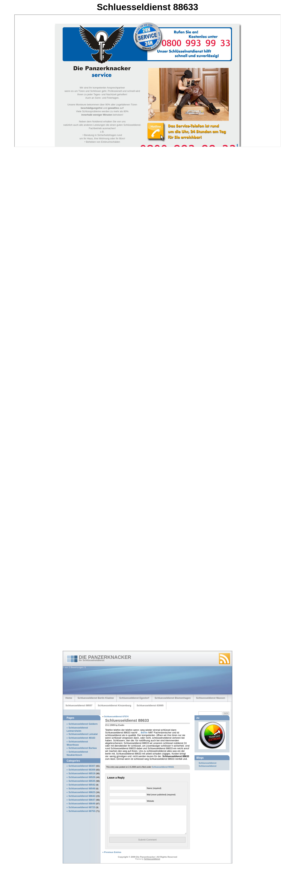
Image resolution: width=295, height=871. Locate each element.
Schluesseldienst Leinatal (83, 734)
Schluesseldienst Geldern (83, 724)
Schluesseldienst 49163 (81, 738)
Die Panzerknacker (105, 657)
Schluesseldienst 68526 (81, 777)
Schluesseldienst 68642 (81, 796)
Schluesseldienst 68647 (81, 800)
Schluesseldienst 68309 (81, 769)
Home (68, 697)
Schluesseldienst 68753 (81, 811)
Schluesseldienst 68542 (81, 784)
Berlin (144, 732)
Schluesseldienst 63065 (150, 705)
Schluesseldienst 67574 (116, 716)
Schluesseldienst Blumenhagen (173, 697)
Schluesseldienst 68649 (81, 803)
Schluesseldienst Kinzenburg (114, 705)
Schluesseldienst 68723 (81, 807)
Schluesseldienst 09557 (78, 705)
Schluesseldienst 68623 (81, 792)
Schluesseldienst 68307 (81, 766)
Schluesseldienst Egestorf (134, 697)
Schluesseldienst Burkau (82, 748)
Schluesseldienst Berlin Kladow (96, 697)
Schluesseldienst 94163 (163, 767)
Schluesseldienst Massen (210, 697)
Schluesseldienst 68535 (81, 781)
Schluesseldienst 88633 (127, 720)
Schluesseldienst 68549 (81, 788)
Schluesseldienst (207, 763)
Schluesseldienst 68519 (81, 773)
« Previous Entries (111, 858)
